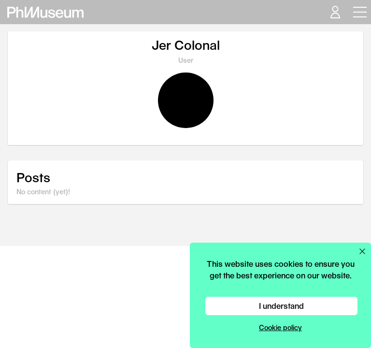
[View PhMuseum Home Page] (45, 12)
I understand (281, 305)
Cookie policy (280, 327)
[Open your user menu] (335, 12)
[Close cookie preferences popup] (362, 251)
